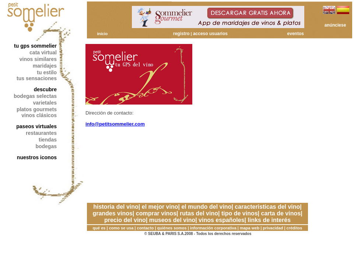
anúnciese (335, 25)
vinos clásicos (39, 115)
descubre (45, 89)
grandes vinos (112, 213)
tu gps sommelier (35, 46)
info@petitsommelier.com (115, 124)
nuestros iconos (37, 157)
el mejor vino (160, 207)
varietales (45, 103)
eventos (295, 33)
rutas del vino (199, 213)
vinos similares (38, 59)
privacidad (273, 228)
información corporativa (213, 228)
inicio (102, 33)
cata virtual (43, 52)
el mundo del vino (206, 207)
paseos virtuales (36, 126)
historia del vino (116, 207)
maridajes (45, 66)
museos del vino (172, 220)
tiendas (48, 140)
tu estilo (47, 72)
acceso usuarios (210, 33)
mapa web (249, 228)
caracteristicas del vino (267, 207)
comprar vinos (156, 213)
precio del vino (125, 220)
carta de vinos (281, 213)
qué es (99, 228)
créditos (294, 228)
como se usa (121, 228)
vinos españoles (222, 220)
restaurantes (41, 133)
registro (181, 33)
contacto (145, 228)
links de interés (269, 220)
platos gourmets (37, 109)
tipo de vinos (239, 213)
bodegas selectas (35, 96)
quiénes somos (172, 228)
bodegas (46, 146)
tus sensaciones (37, 78)
